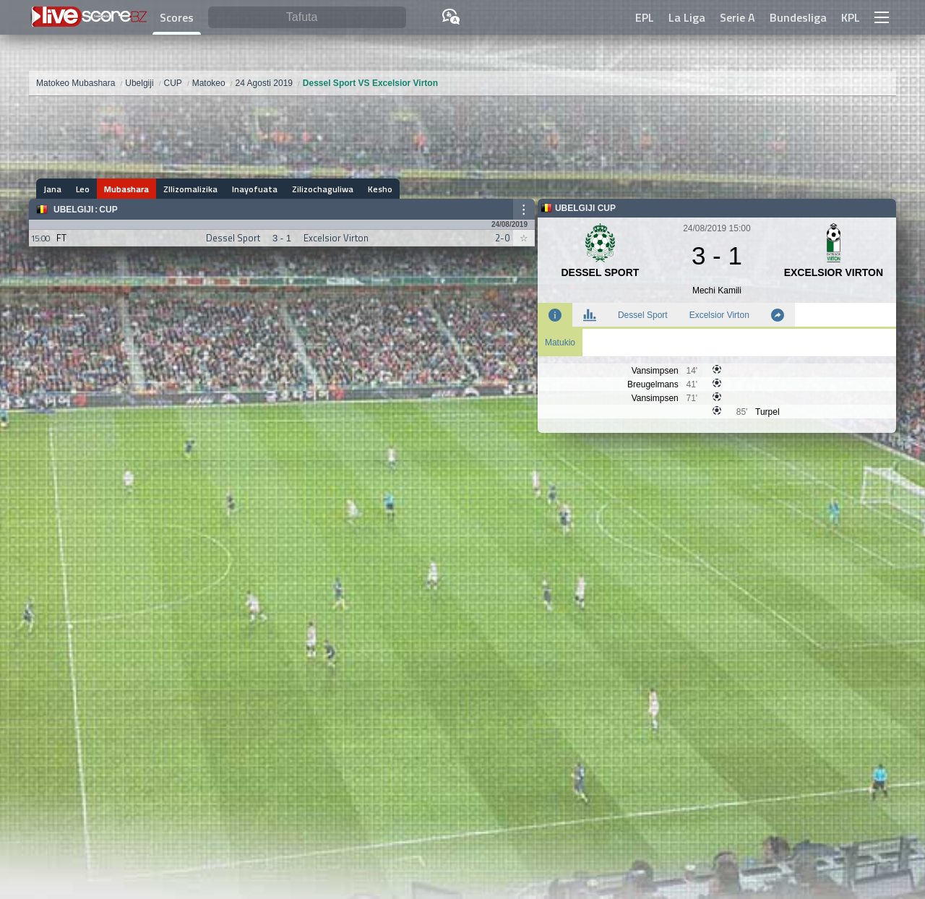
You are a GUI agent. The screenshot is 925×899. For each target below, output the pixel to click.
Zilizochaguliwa (322, 189)
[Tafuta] (307, 18)
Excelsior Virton (719, 315)
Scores (177, 17)
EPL (644, 17)
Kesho (380, 189)
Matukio (560, 342)
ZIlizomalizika (190, 189)
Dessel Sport (643, 315)
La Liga (686, 17)
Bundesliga (798, 17)
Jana (52, 189)
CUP (108, 210)
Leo (83, 189)
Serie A (737, 17)
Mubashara (126, 189)
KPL (850, 17)
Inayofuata (255, 189)
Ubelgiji (73, 210)
